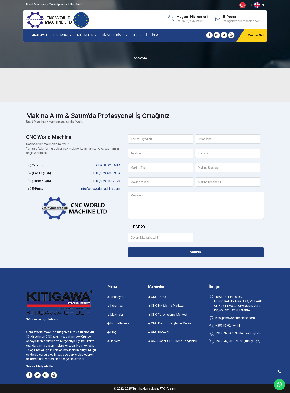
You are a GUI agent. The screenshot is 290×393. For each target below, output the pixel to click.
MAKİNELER (85, 35)
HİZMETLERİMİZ (113, 35)
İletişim (114, 341)
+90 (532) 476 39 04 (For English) (237, 333)
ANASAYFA (40, 35)
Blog (112, 332)
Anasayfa (140, 58)
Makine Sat (256, 35)
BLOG (137, 35)
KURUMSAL (61, 35)
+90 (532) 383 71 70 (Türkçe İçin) (237, 341)
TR (244, 5)
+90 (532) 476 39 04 (106, 173)
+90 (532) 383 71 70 (106, 181)
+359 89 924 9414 (108, 165)
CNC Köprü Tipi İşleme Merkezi (170, 323)
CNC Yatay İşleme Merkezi (167, 314)
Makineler (115, 314)
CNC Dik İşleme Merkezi (166, 305)
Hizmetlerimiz (118, 323)
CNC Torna (157, 297)
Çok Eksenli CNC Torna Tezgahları (172, 341)
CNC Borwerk (158, 332)
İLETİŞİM (152, 35)
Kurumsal (115, 305)
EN (258, 5)
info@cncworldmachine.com (242, 21)
